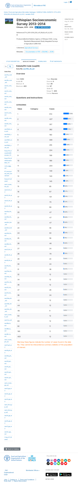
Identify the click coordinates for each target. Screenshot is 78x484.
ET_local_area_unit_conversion (8, 174)
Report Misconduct (20, 481)
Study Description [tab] (12, 61)
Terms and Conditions (27, 479)
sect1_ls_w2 (8, 320)
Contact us (13, 479)
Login (65, 2)
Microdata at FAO (40, 5)
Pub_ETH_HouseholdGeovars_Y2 (8, 153)
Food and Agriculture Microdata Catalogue (22, 12)
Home (6, 12)
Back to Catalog (12, 449)
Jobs (5, 479)
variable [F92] (29, 14)
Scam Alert (7, 481)
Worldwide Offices (32, 470)
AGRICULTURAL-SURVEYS (45, 12)
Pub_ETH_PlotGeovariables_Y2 (8, 160)
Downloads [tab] (42, 61)
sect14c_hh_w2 (28, 69)
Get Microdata (42, 27)
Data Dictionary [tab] (29, 61)
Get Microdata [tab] (56, 61)
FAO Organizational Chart (9, 472)
